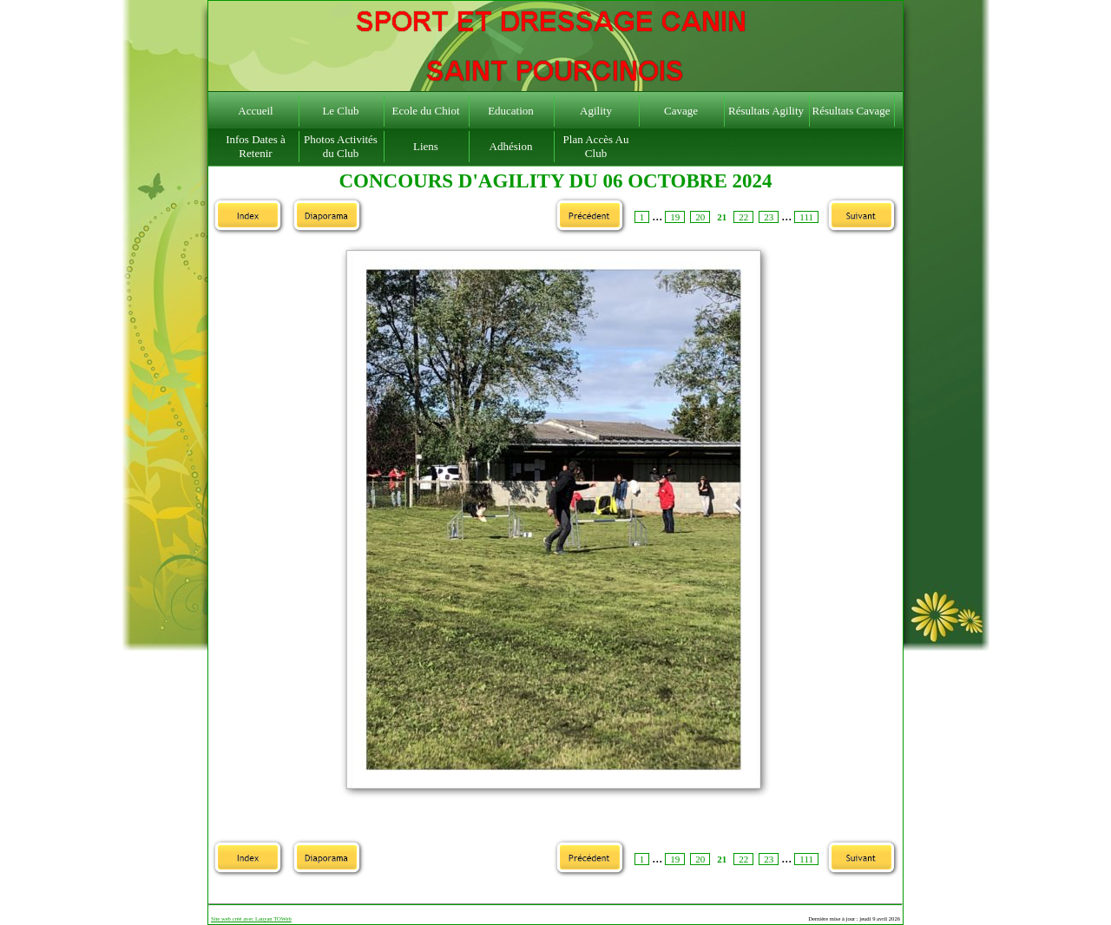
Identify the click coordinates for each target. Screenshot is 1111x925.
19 (675, 217)
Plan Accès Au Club (596, 146)
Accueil (255, 110)
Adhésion (511, 146)
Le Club (340, 110)
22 (743, 217)
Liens (425, 146)
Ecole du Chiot (426, 110)
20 (700, 217)
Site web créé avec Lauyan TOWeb (251, 918)
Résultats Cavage (851, 110)
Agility (596, 110)
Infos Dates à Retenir (256, 146)
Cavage (681, 110)
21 (721, 217)
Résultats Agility (766, 110)
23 (768, 217)
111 (806, 217)
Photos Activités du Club (341, 146)
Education (511, 110)
